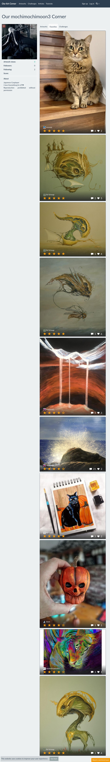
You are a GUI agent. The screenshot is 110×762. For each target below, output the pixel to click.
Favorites (53, 27)
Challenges (32, 4)
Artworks (22, 4)
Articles (41, 4)
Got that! (54, 759)
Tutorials (49, 4)
